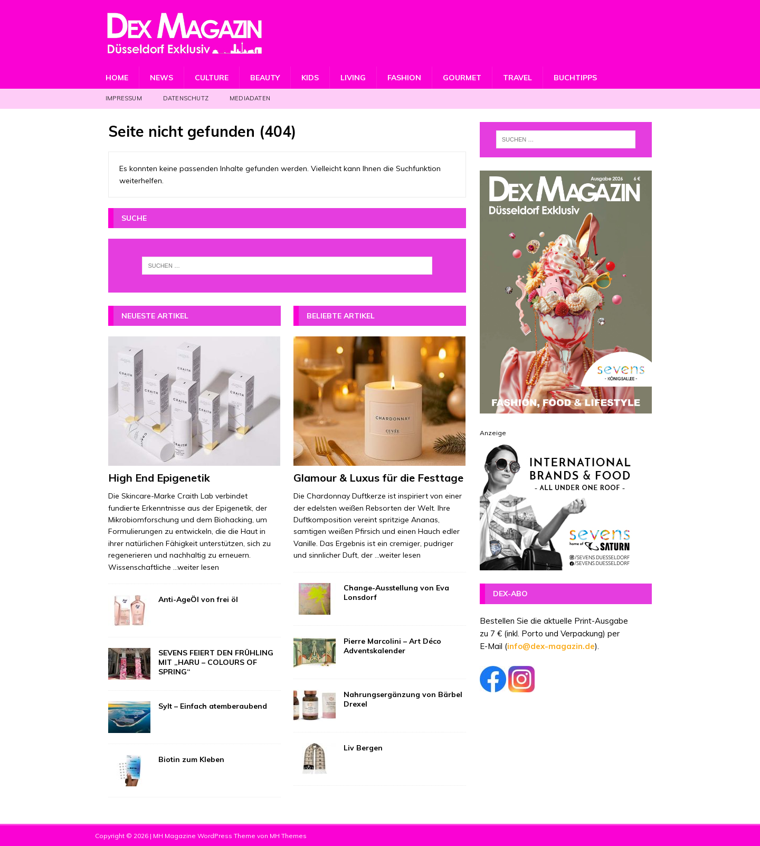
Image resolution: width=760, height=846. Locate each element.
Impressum (124, 98)
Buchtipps (575, 77)
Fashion (404, 77)
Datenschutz (185, 98)
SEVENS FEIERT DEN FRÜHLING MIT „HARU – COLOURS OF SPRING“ (215, 662)
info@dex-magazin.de (551, 646)
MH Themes (288, 836)
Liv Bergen (363, 748)
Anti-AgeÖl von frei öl (198, 599)
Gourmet (462, 77)
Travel (517, 77)
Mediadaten (250, 98)
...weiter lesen (196, 567)
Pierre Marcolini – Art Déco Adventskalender (392, 645)
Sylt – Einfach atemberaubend (212, 706)
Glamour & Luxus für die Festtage (378, 477)
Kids (310, 77)
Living (353, 77)
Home (117, 77)
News (161, 77)
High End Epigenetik (159, 477)
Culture (212, 77)
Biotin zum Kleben (191, 759)
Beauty (265, 77)
